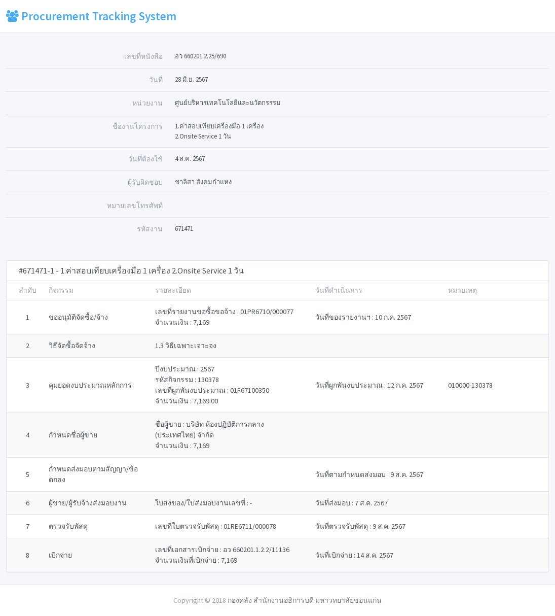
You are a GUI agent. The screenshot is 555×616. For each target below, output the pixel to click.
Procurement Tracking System (91, 16)
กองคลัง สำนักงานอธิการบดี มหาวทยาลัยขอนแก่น (305, 600)
